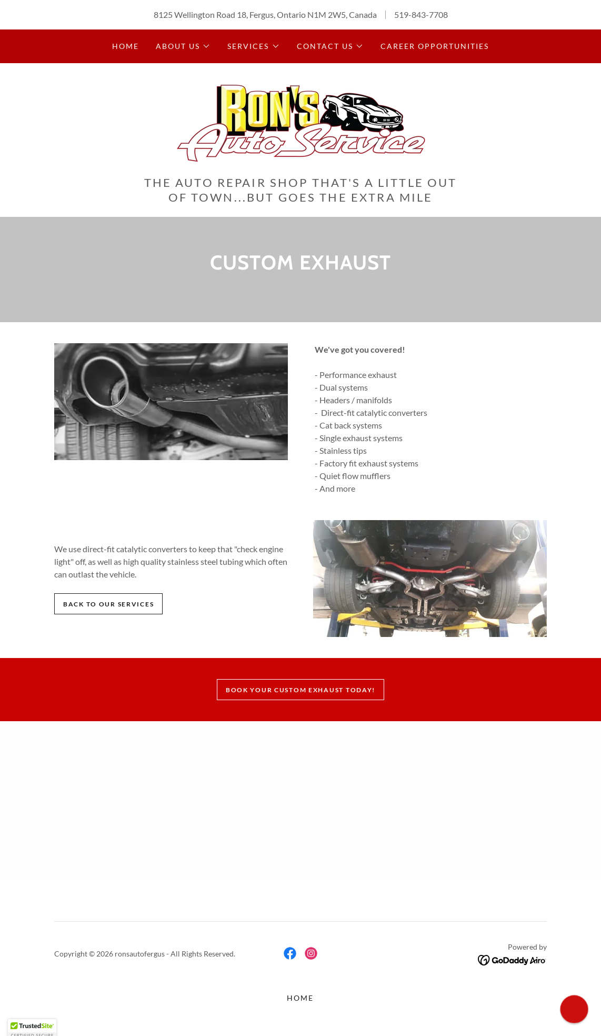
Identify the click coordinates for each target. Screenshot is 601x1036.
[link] (300, 122)
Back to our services (108, 604)
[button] (183, 46)
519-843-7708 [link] (421, 14)
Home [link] (125, 46)
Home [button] (300, 997)
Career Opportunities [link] (434, 46)
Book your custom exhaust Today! (300, 690)
